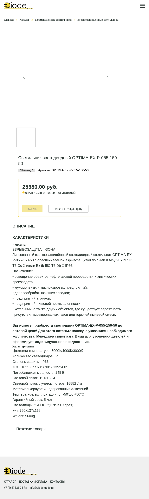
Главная (9, 19)
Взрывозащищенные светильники (98, 19)
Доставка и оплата (33, 481)
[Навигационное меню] (142, 6)
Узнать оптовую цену (68, 208)
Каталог (24, 19)
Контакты (57, 481)
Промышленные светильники (53, 19)
